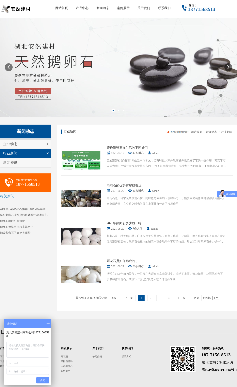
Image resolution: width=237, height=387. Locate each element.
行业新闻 (10, 153)
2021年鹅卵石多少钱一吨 (124, 223)
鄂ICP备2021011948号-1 (219, 370)
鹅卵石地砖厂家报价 (12, 220)
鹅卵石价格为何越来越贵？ (16, 226)
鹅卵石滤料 (67, 361)
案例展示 (65, 370)
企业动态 (10, 144)
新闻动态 (211, 132)
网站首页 (196, 132)
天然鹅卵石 (67, 366)
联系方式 (126, 356)
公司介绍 (97, 356)
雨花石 (3, 356)
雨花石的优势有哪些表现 (124, 185)
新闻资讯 (10, 163)
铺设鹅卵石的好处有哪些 (15, 232)
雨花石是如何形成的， (122, 261)
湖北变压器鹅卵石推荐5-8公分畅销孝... (24, 209)
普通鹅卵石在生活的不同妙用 (127, 147)
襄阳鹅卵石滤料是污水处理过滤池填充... (24, 215)
